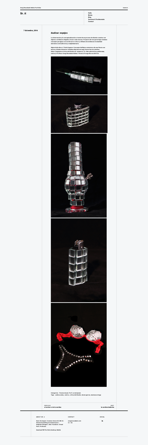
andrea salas (59, 395)
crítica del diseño (75, 395)
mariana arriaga (96, 395)
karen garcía (86, 395)
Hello (90, 13)
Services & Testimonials (96, 19)
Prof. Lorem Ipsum (75, 393)
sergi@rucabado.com (74, 421)
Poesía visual (63, 393)
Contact (91, 21)
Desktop (53, 430)
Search (125, 7)
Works (90, 15)
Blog (89, 17)
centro (67, 395)
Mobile (59, 430)
